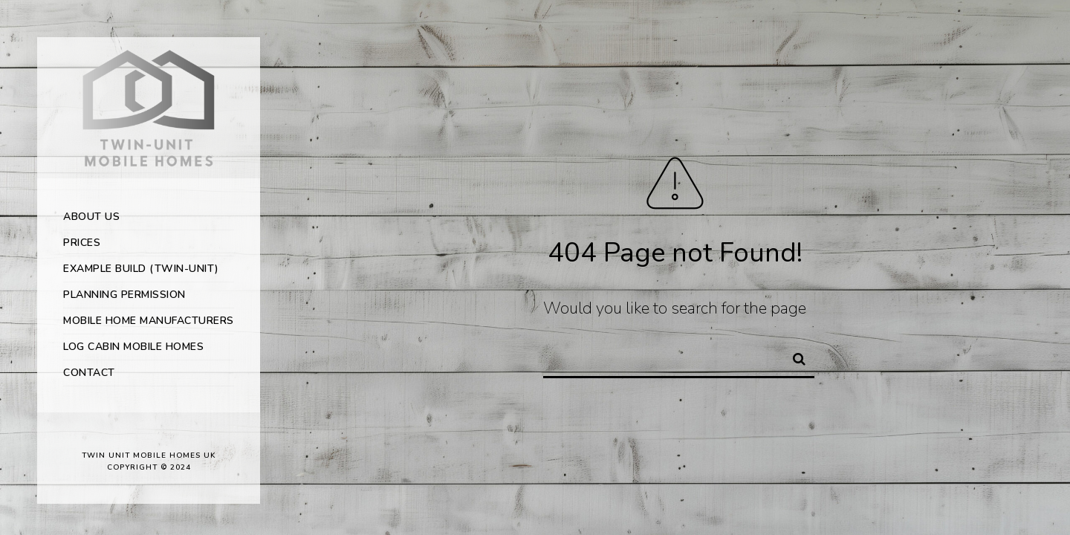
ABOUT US (91, 217)
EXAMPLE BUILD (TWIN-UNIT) (141, 269)
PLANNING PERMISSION (124, 295)
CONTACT (89, 373)
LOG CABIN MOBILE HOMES (133, 347)
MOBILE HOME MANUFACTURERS (148, 321)
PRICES (81, 243)
